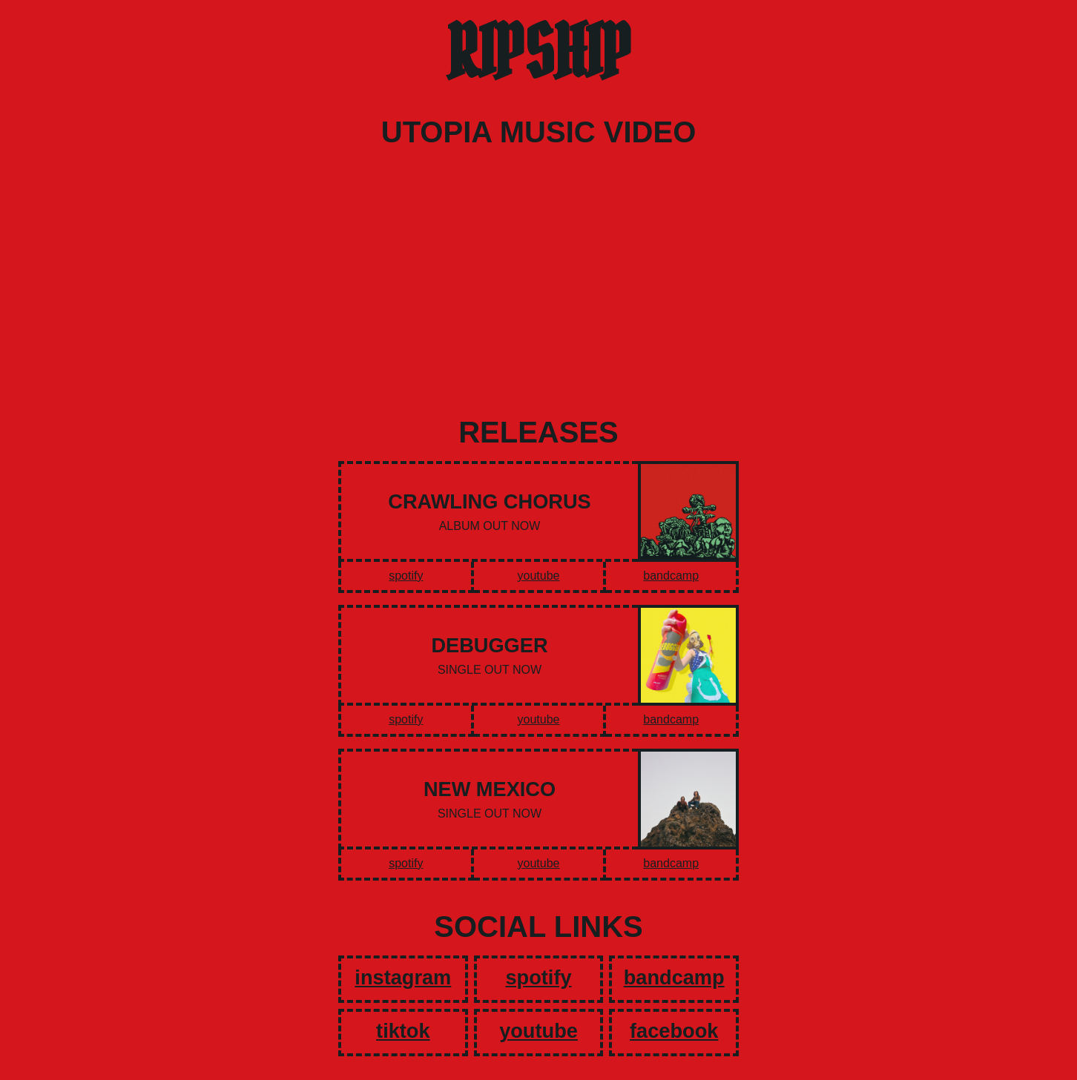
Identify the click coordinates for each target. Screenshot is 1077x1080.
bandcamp (671, 575)
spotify (406, 575)
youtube (539, 575)
